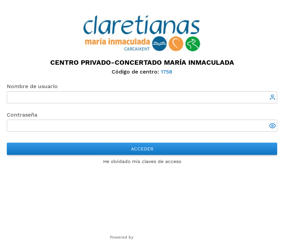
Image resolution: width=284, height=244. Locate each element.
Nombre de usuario (32, 86)
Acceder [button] (142, 148)
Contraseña (22, 114)
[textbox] (142, 97)
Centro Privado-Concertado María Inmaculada (142, 62)
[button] (273, 126)
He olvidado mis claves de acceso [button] (142, 161)
